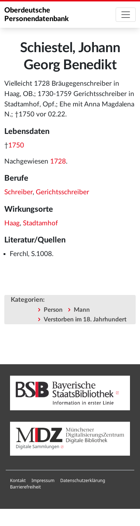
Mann (82, 310)
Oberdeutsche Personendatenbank (36, 14)
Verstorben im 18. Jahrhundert (85, 319)
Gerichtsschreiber (62, 192)
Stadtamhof (40, 223)
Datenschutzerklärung (82, 480)
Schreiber (18, 192)
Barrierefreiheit (25, 487)
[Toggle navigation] (126, 14)
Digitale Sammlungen (37, 447)
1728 (58, 161)
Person (53, 310)
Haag (12, 223)
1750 (16, 145)
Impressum (43, 480)
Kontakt (18, 480)
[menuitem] (18, 480)
